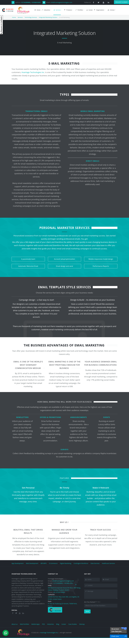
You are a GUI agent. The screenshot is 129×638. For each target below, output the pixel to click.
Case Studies (72, 624)
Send (87, 611)
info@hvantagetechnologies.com (61, 2)
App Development (18, 563)
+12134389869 (25, 2)
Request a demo (121, 2)
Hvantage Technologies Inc (33, 72)
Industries (50, 624)
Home (14, 17)
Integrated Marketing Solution (48, 17)
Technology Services (31, 17)
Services (20, 17)
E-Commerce (53, 563)
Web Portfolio (24, 624)
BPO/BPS (44, 563)
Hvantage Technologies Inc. (49, 633)
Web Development (32, 563)
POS (43, 624)
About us (14, 624)
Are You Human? (90, 602)
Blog (57, 624)
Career (64, 624)
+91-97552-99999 (59, 592)
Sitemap (82, 624)
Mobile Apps (35, 624)
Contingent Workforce (81, 563)
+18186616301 (36, 2)
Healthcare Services (108, 563)
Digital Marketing (65, 563)
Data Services (95, 563)
